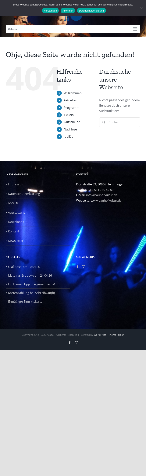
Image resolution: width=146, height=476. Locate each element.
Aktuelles (70, 100)
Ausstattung (16, 212)
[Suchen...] (119, 122)
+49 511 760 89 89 (100, 190)
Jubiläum (70, 136)
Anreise (13, 203)
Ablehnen (67, 10)
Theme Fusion (116, 334)
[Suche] (104, 122)
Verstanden (50, 10)
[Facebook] (77, 266)
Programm (71, 108)
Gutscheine (72, 122)
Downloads (16, 222)
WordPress (100, 334)
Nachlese (70, 129)
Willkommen (73, 93)
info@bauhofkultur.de (101, 195)
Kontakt (13, 231)
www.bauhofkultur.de (106, 200)
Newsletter (15, 241)
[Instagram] (83, 266)
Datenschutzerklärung (24, 194)
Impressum (16, 184)
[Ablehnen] (141, 8)
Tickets (69, 115)
